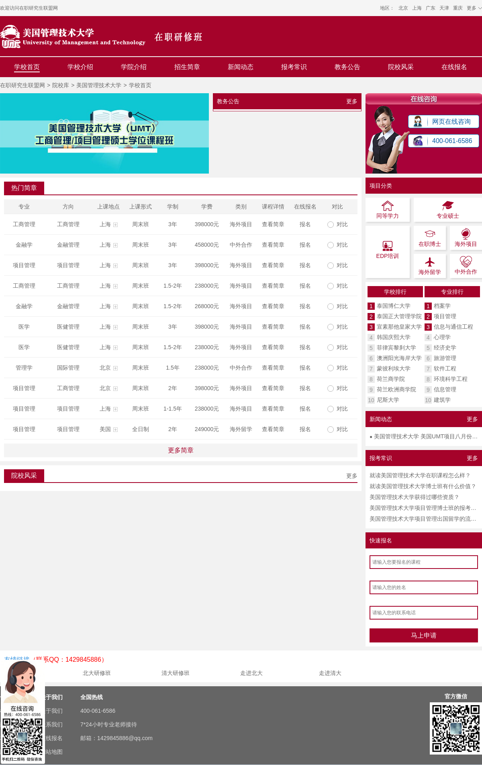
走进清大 (330, 673)
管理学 (24, 367)
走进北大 (251, 673)
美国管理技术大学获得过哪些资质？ (415, 497)
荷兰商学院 (391, 379)
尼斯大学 (388, 400)
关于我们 (51, 711)
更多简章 (181, 450)
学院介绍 (134, 66)
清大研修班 (175, 673)
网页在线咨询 (451, 121)
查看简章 (273, 224)
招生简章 (187, 66)
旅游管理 (445, 358)
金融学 (24, 244)
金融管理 (68, 244)
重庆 (458, 8)
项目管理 (24, 265)
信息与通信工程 (453, 326)
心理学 (442, 337)
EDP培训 (387, 249)
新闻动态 (240, 66)
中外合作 (241, 244)
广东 (430, 8)
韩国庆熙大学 (394, 337)
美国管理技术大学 (98, 85)
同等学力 (387, 209)
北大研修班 (97, 673)
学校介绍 (80, 66)
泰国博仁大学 (394, 306)
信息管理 (445, 389)
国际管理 (68, 367)
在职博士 (430, 237)
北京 (403, 8)
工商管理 (24, 224)
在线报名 (454, 66)
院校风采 (401, 66)
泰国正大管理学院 (399, 316)
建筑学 (442, 400)
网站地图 (51, 752)
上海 (417, 8)
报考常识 (294, 66)
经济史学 (445, 347)
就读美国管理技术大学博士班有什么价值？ (423, 486)
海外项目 (241, 224)
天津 (444, 8)
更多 (351, 101)
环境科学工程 (451, 379)
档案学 (442, 306)
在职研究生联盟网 (38, 8)
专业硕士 (448, 209)
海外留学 (241, 429)
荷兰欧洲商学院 (396, 389)
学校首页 (27, 66)
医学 (24, 326)
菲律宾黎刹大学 (396, 347)
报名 (305, 224)
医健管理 (68, 326)
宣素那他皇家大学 (399, 326)
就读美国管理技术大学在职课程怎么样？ (420, 475)
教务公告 (347, 66)
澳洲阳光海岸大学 (399, 358)
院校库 (60, 85)
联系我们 (51, 724)
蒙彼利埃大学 (394, 368)
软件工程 (445, 368)
